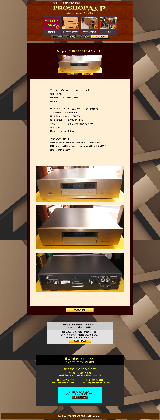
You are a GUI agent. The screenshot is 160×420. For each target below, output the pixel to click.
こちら (61, 131)
